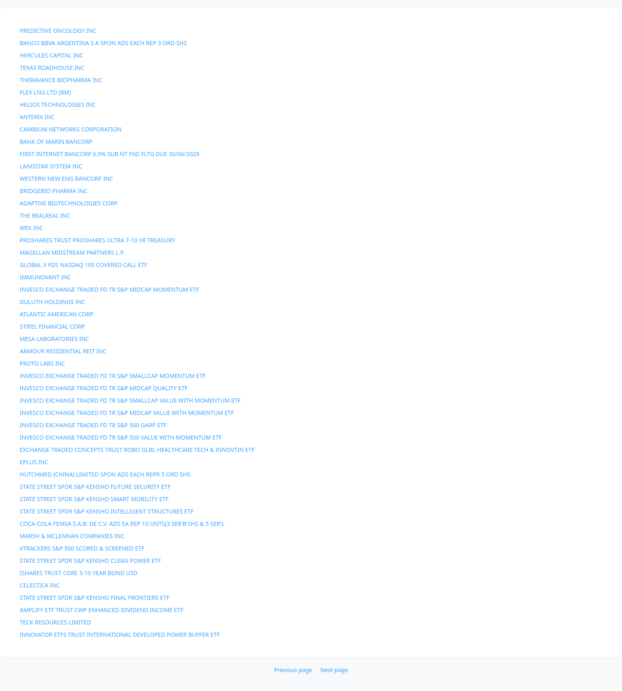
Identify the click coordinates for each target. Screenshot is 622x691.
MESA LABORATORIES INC (54, 339)
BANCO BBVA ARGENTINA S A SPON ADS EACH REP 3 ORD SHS (103, 43)
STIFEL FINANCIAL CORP (52, 326)
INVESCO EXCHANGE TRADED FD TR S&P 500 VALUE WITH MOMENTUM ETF (121, 437)
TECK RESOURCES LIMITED (55, 622)
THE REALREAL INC (45, 215)
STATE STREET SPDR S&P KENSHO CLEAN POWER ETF (90, 560)
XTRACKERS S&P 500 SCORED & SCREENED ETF (82, 548)
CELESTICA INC (40, 585)
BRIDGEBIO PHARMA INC (53, 191)
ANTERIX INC (37, 117)
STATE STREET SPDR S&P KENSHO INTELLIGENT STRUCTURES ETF (107, 511)
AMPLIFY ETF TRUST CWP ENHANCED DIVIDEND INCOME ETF (102, 610)
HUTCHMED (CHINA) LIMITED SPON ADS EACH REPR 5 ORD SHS (105, 474)
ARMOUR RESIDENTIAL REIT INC (63, 351)
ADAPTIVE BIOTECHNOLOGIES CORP (68, 203)
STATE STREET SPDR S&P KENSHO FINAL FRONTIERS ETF (95, 597)
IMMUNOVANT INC (45, 277)
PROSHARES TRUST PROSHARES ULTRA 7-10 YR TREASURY (97, 240)
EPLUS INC (34, 462)
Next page (334, 670)
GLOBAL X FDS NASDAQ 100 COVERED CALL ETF (83, 265)
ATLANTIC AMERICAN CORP (56, 314)
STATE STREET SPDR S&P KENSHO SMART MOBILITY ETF (94, 499)
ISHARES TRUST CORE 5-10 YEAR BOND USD (79, 573)
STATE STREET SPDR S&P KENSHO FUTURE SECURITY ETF (95, 487)
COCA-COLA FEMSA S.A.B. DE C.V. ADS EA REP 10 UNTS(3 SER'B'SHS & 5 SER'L (122, 523)
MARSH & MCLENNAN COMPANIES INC (72, 536)
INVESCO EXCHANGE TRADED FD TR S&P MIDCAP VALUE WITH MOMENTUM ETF (127, 413)
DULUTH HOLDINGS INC (52, 302)
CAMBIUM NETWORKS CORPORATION (71, 129)
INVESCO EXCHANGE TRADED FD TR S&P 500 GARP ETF (93, 425)
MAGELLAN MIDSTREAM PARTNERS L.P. (72, 252)
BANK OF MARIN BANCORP (56, 141)
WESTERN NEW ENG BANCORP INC (66, 178)
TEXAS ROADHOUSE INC (52, 67)
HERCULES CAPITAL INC (51, 55)
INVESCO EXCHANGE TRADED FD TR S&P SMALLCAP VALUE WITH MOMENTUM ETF (130, 400)
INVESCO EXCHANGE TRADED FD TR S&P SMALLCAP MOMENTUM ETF (113, 376)
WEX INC (31, 228)
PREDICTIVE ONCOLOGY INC (58, 31)
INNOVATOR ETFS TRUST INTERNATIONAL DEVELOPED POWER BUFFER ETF (120, 634)
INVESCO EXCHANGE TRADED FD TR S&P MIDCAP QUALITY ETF (104, 388)
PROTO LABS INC (42, 363)
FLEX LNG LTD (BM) (45, 92)
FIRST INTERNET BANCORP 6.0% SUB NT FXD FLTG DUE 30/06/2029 (109, 154)
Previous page (293, 670)
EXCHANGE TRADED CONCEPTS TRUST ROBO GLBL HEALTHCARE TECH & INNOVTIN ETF (137, 450)
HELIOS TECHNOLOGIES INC (58, 104)
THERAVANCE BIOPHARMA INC (61, 80)
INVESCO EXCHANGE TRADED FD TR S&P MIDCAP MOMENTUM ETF (109, 289)
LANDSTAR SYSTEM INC (51, 166)
